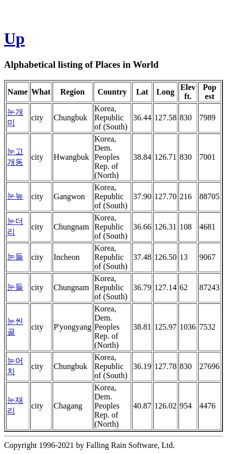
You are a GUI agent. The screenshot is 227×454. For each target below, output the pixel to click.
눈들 (15, 256)
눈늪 (15, 196)
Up (14, 38)
